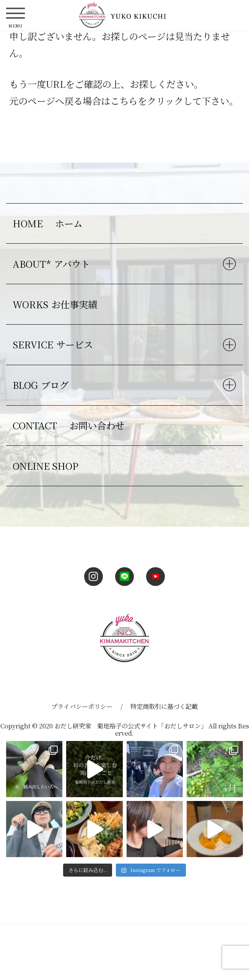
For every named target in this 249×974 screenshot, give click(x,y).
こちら (124, 100)
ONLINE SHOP (45, 465)
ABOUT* (53, 263)
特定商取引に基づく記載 (164, 706)
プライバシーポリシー (81, 706)
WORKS (56, 304)
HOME (49, 223)
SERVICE (54, 344)
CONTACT (70, 425)
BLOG (42, 385)
